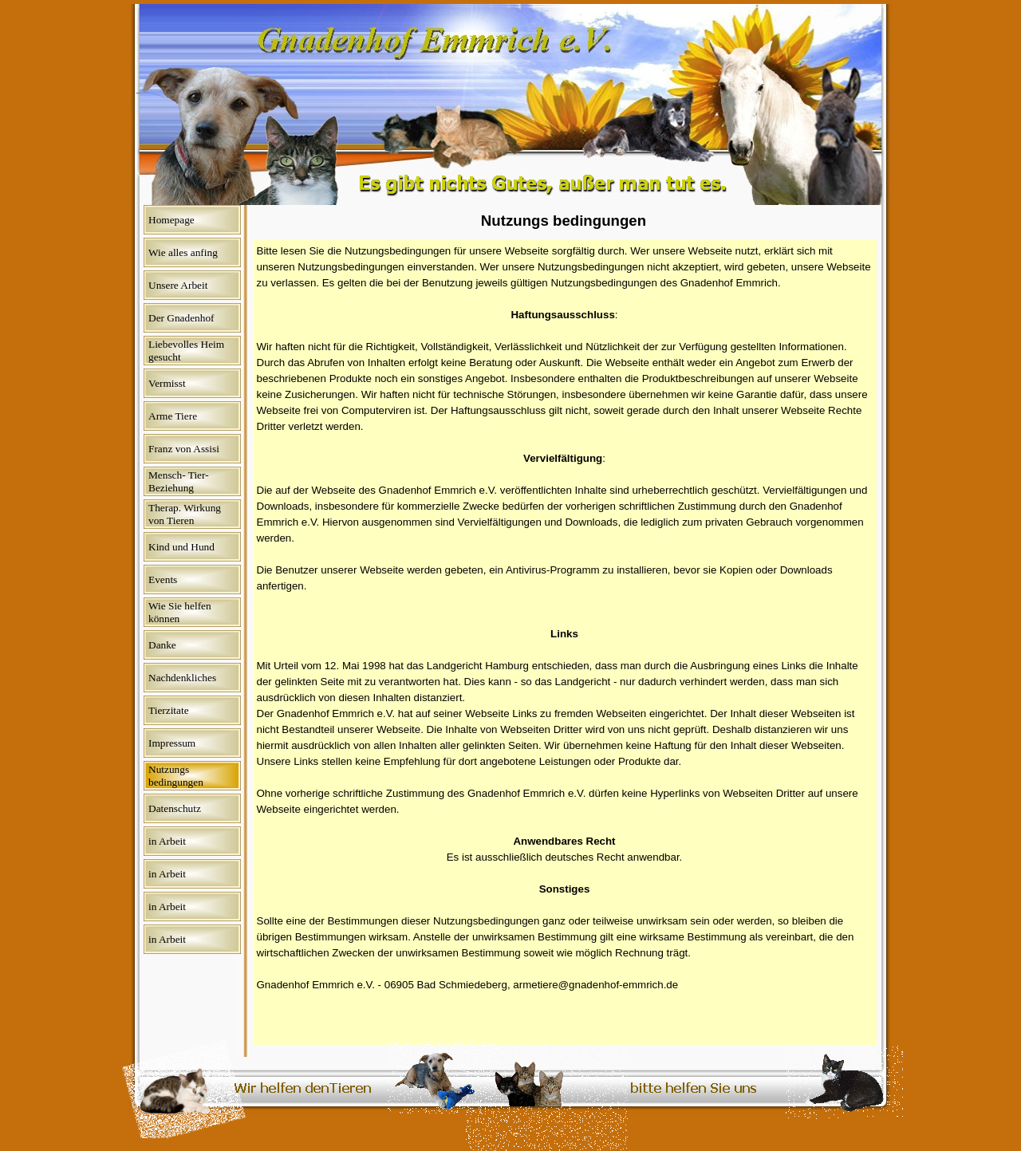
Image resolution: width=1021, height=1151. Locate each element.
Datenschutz (174, 808)
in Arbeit (167, 841)
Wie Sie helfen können (179, 612)
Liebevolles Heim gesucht (186, 350)
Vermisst (167, 383)
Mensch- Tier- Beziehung (178, 481)
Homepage (171, 220)
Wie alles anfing (183, 252)
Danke (162, 645)
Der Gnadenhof (181, 318)
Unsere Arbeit (177, 285)
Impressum (171, 743)
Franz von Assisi (183, 449)
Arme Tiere (172, 416)
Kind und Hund (181, 547)
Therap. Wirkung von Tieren (184, 514)
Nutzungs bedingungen (175, 775)
